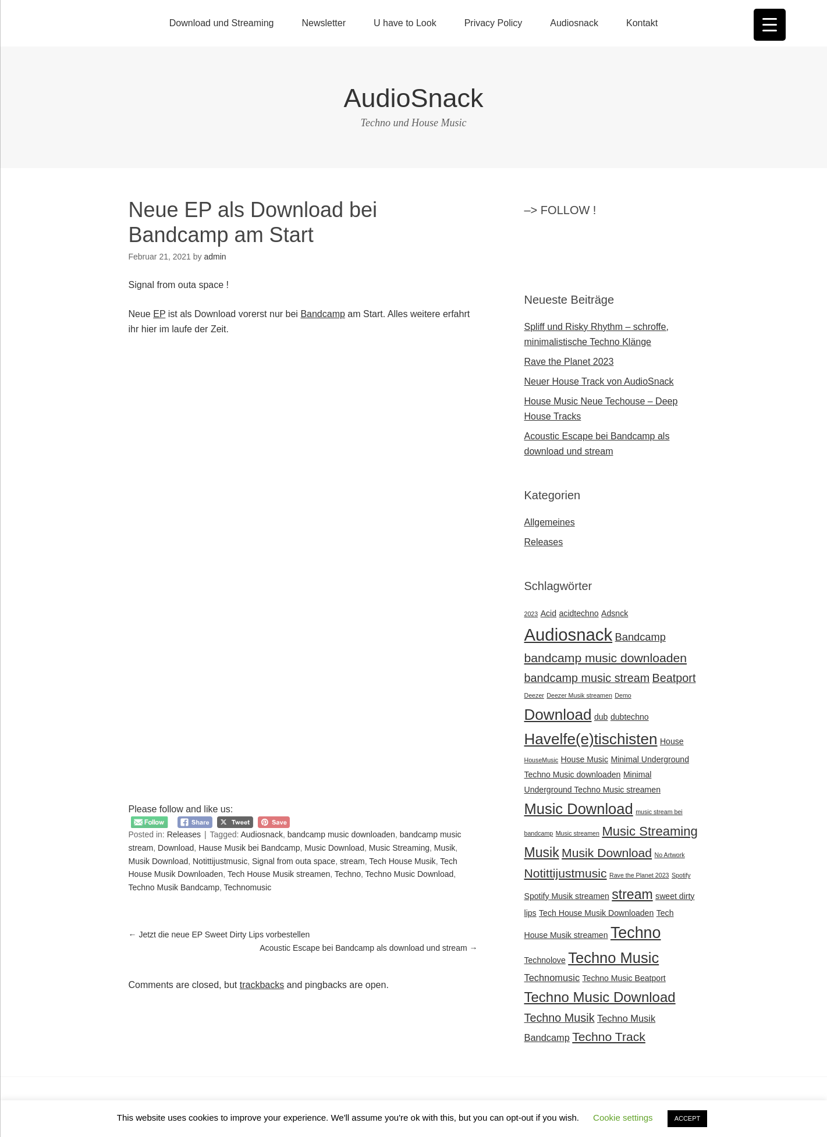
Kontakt (642, 23)
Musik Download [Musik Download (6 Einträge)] (607, 852)
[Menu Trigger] (770, 25)
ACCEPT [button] (688, 1118)
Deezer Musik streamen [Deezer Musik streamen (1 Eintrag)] (579, 695)
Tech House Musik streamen (279, 874)
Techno (348, 874)
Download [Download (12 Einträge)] (558, 714)
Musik (445, 847)
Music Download (334, 847)
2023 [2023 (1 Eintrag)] (531, 613)
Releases (184, 834)
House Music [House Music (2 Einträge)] (584, 759)
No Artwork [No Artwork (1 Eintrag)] (670, 854)
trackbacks (262, 985)
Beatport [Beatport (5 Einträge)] (674, 677)
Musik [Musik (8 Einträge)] (541, 852)
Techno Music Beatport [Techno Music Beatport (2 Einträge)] (624, 978)
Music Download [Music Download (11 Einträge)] (578, 809)
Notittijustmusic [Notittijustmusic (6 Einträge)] (565, 873)
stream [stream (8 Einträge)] (632, 894)
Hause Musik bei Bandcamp (249, 847)
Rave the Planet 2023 (569, 362)
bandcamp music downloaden (341, 834)
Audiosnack (574, 23)
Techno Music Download (409, 874)
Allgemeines (549, 522)
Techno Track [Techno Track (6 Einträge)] (608, 1036)
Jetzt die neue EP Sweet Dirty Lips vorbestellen (219, 934)
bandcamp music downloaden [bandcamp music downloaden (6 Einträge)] (605, 658)
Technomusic (247, 887)
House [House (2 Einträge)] (672, 741)
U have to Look (405, 23)
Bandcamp (322, 314)
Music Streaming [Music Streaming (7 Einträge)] (649, 831)
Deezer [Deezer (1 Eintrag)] (534, 695)
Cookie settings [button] (623, 1117)
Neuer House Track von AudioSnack (599, 381)
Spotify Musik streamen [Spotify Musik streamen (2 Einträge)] (566, 896)
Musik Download (159, 861)
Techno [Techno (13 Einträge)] (636, 932)
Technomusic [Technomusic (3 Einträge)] (552, 977)
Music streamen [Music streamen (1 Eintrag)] (577, 833)
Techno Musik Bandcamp (174, 887)
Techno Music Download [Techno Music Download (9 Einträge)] (600, 997)
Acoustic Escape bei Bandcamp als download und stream (368, 948)
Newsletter (323, 23)
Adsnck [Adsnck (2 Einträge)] (614, 613)
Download (176, 847)
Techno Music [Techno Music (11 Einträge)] (613, 958)
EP (159, 314)
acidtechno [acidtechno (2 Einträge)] (579, 613)
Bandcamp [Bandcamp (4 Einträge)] (640, 637)
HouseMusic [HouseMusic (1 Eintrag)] (541, 759)
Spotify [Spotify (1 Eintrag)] (681, 875)
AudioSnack (413, 98)
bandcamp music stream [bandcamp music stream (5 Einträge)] (587, 677)
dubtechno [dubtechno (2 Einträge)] (630, 717)
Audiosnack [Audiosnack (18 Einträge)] (568, 634)
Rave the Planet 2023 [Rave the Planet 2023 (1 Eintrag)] (639, 875)
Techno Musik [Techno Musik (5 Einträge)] (559, 1017)
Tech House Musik (402, 861)
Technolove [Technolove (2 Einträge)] (545, 960)
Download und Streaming (221, 23)
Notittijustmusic (220, 861)
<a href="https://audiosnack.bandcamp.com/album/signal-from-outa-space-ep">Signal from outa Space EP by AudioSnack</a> (245, 397)
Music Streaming (399, 847)
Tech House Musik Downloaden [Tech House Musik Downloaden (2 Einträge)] (596, 913)
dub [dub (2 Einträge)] (601, 717)
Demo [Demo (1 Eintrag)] (623, 695)
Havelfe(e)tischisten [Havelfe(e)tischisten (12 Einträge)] (591, 739)
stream (352, 861)
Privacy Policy (493, 23)
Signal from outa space (293, 861)
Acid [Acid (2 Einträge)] (548, 613)
